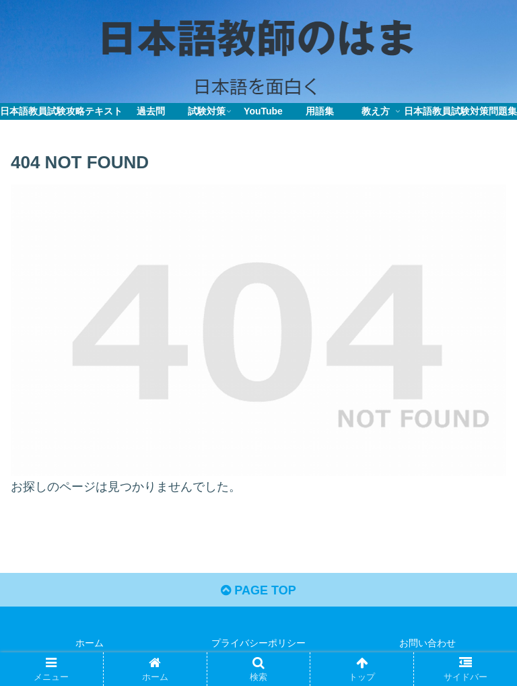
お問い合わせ (427, 643)
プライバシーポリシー (258, 643)
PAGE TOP (258, 590)
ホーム (89, 643)
